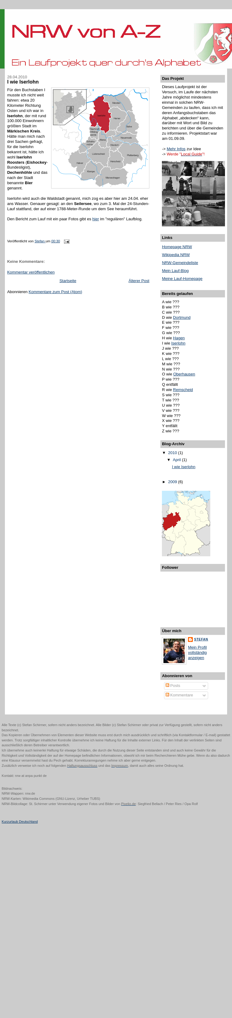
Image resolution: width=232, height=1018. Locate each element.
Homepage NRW (177, 246)
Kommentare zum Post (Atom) (55, 291)
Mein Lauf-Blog (175, 270)
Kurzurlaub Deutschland (20, 821)
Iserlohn (178, 343)
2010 (173, 452)
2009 (173, 481)
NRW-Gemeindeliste (180, 262)
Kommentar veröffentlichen (30, 272)
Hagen (179, 338)
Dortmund (181, 317)
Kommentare (179, 695)
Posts (173, 685)
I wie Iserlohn (184, 466)
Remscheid (183, 389)
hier (95, 219)
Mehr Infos (176, 149)
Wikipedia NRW (176, 254)
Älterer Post (139, 280)
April (177, 459)
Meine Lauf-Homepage (182, 278)
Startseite (67, 280)
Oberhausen (184, 374)
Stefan (201, 639)
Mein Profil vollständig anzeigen (197, 652)
